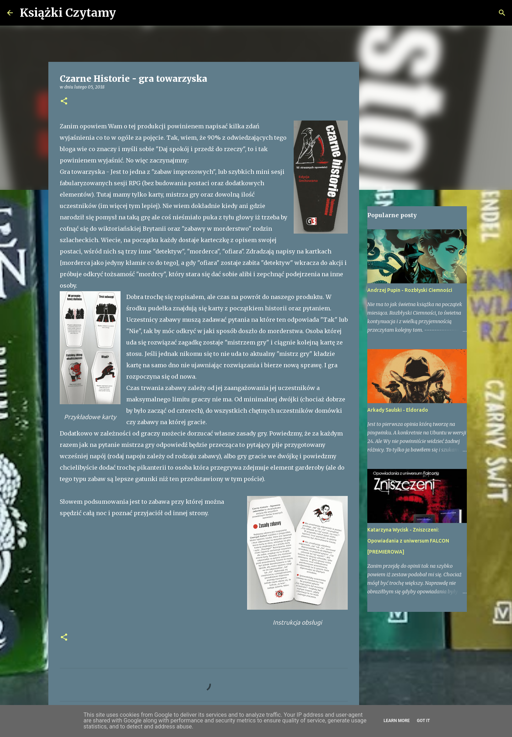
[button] (64, 101)
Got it (423, 720)
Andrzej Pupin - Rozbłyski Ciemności (409, 290)
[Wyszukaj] (126, 12)
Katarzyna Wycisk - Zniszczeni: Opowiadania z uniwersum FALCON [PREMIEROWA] (408, 541)
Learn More (397, 720)
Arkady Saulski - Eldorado (397, 410)
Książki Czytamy (68, 13)
